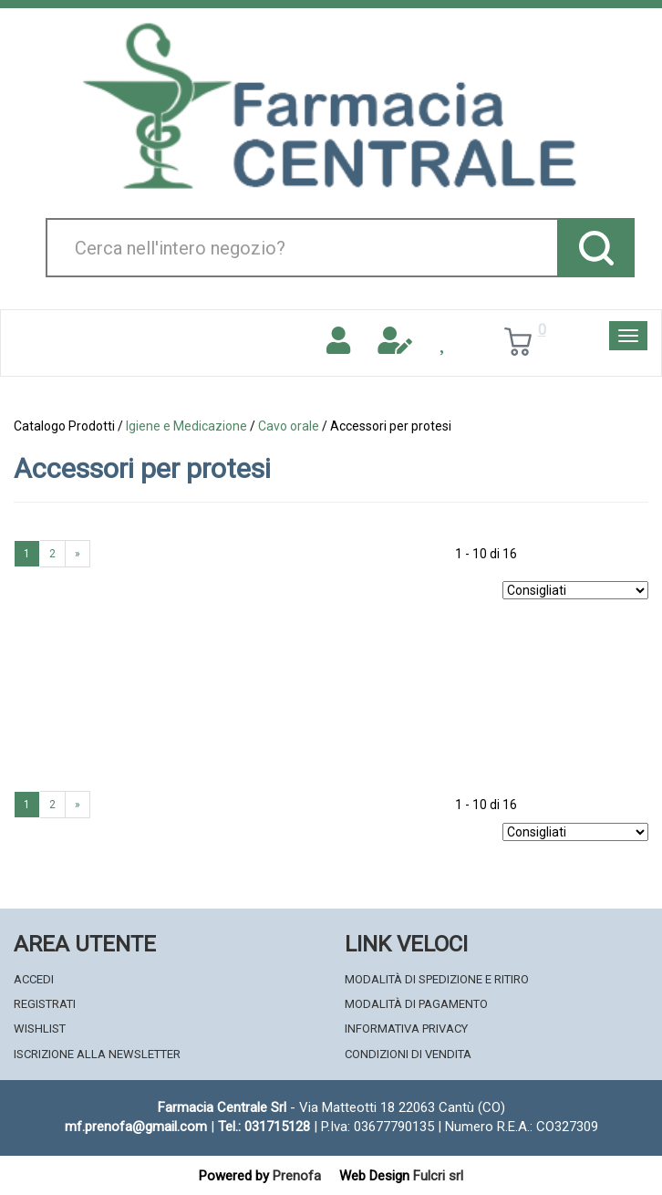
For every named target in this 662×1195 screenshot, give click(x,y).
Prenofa (297, 1176)
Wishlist (40, 1028)
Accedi (34, 979)
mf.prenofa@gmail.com (136, 1126)
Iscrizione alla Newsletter (97, 1054)
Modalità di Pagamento (416, 1004)
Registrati (45, 1004)
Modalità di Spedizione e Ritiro (437, 979)
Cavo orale (288, 426)
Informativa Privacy (406, 1028)
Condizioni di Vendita (408, 1054)
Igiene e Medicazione (186, 426)
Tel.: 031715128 (264, 1126)
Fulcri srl (438, 1176)
